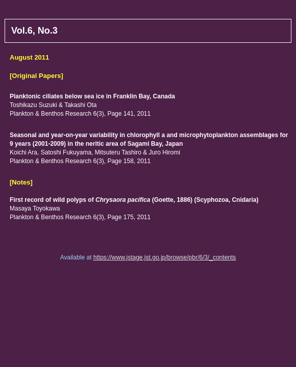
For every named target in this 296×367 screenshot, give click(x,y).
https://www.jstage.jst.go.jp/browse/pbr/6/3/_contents (164, 257)
